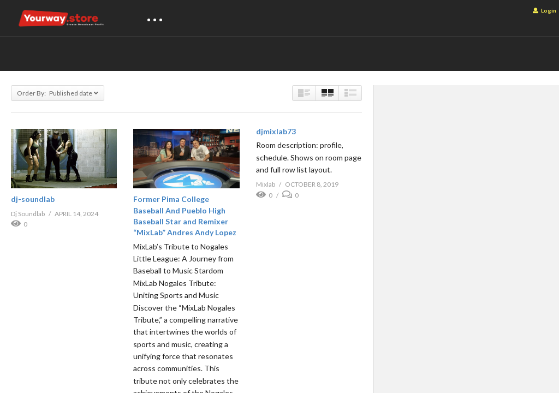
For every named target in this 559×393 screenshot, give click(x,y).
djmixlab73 (276, 131)
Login (544, 10)
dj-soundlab (33, 199)
